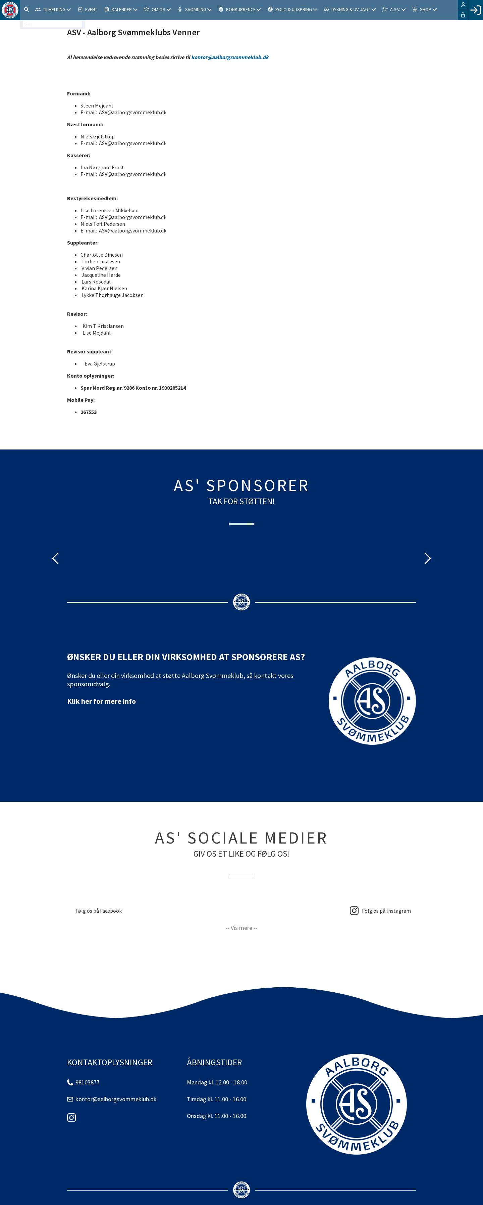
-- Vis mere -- (241, 928)
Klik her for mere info (101, 701)
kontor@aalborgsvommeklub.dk (230, 57)
